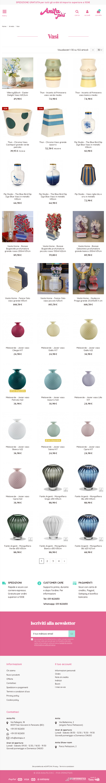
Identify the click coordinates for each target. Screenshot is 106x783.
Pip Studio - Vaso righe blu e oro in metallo (88, 195)
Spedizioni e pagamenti (17, 687)
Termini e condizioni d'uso (18, 691)
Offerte (9, 679)
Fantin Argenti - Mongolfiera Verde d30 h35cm (17, 547)
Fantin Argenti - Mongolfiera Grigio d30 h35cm (53, 497)
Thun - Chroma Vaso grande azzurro (53, 143)
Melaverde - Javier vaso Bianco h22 (17, 448)
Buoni (57, 684)
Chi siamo (10, 670)
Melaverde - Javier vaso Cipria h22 (17, 497)
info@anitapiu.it (17, 738)
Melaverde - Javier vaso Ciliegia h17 (17, 349)
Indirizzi (58, 680)
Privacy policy (12, 695)
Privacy (55, 766)
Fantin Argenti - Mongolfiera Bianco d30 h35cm (53, 547)
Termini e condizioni (66, 766)
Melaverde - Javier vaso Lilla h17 (88, 398)
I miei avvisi (60, 687)
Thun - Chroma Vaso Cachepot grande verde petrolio (17, 144)
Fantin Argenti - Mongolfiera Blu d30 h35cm (88, 497)
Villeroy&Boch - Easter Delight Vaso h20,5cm (17, 93)
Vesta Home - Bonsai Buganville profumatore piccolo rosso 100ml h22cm (53, 248)
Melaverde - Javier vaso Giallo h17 (53, 349)
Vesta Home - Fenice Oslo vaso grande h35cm (17, 299)
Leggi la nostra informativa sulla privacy (53, 644)
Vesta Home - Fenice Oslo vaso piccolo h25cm (52, 299)
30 (100, 49)
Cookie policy (12, 700)
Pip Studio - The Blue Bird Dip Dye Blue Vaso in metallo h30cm (18, 196)
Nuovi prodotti (13, 675)
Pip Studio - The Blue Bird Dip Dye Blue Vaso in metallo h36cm (88, 144)
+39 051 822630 (17, 729)
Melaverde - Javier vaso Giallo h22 (88, 349)
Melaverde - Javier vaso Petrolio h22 (17, 398)
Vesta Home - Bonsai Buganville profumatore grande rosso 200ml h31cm (18, 248)
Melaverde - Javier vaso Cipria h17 (88, 448)
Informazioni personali (65, 670)
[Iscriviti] (71, 633)
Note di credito (62, 677)
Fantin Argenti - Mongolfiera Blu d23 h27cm (88, 547)
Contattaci (11, 683)
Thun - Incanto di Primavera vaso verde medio (53, 93)
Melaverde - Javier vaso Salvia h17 (53, 448)
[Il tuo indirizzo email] (49, 633)
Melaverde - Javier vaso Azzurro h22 (53, 398)
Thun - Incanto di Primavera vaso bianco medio (88, 93)
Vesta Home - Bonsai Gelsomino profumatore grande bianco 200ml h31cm (88, 248)
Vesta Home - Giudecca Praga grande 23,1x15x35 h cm (88, 299)
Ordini (57, 674)
